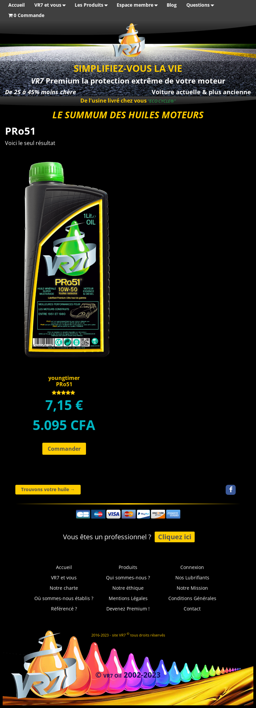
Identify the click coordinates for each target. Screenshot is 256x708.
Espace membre (138, 5)
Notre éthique (128, 588)
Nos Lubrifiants (192, 577)
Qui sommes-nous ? (128, 577)
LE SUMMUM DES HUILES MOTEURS (128, 114)
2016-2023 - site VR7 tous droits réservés (128, 634)
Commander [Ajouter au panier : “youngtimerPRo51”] (64, 448)
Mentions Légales (128, 598)
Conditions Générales (192, 598)
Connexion (192, 567)
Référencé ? (64, 608)
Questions (201, 5)
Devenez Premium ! (128, 608)
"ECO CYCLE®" (161, 101)
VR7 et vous (51, 5)
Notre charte (64, 588)
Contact (192, 608)
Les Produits (92, 5)
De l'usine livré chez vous (113, 100)
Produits (128, 567)
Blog (172, 5)
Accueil (16, 5)
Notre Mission (192, 588)
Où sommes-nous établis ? (63, 598)
